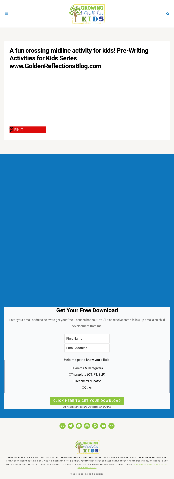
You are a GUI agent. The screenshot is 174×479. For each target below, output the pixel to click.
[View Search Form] (167, 14)
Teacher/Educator (88, 381)
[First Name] (87, 338)
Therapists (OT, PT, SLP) (88, 375)
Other (88, 387)
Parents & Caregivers (88, 368)
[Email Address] (87, 348)
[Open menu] (6, 13)
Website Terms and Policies (87, 473)
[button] (87, 375)
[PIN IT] (28, 129)
